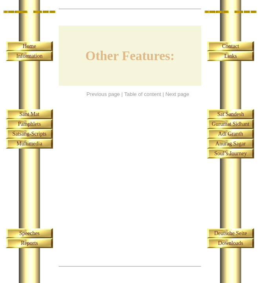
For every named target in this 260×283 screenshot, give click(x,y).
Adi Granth (230, 134)
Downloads (230, 243)
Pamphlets (29, 124)
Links (230, 56)
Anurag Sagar (230, 144)
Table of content (142, 94)
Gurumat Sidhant (230, 124)
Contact (230, 46)
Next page (177, 94)
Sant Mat (30, 114)
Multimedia (29, 144)
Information (29, 56)
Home (29, 46)
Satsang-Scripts (29, 134)
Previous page (103, 94)
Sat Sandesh (230, 114)
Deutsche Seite (230, 233)
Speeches (29, 233)
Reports (29, 243)
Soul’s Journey (231, 153)
